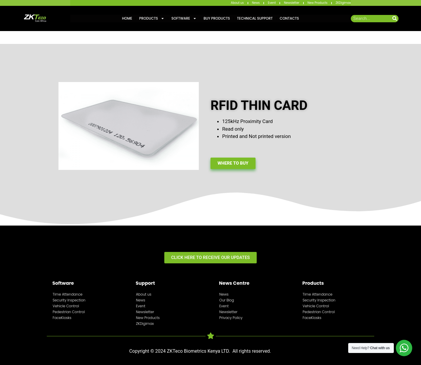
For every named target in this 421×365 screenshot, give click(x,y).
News (256, 3)
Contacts (289, 18)
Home (127, 18)
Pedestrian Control (69, 311)
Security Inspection (69, 300)
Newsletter (291, 3)
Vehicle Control (66, 305)
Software (183, 18)
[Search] (394, 18)
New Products (317, 3)
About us (237, 3)
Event (272, 3)
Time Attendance (67, 294)
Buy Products (216, 18)
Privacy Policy (231, 317)
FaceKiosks (62, 317)
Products (151, 18)
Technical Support (255, 18)
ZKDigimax (343, 3)
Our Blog (226, 300)
